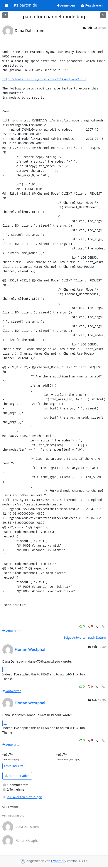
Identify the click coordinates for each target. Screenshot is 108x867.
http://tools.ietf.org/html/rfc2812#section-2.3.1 (44, 79)
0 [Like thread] (82, 626)
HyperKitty (58, 861)
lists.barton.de (24, 5)
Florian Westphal (30, 649)
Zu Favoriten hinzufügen (22, 797)
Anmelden (66, 5)
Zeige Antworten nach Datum (85, 637)
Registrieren (92, 5)
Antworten (11, 631)
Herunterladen (17, 776)
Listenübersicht (13, 766)
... (5, 669)
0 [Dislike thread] (90, 626)
